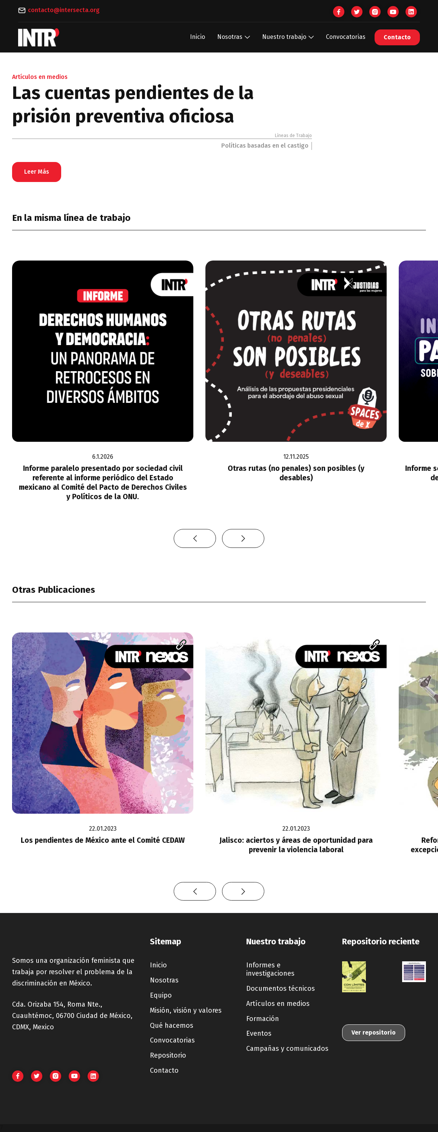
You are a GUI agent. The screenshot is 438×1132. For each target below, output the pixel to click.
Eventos (258, 1033)
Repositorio (168, 1055)
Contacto (397, 37)
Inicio (197, 36)
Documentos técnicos (280, 988)
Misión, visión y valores (186, 1010)
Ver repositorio (374, 1032)
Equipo (161, 995)
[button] (233, 37)
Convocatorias (346, 36)
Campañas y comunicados (287, 1048)
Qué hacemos (171, 1025)
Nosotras (164, 980)
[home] (39, 37)
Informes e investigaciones (270, 969)
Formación (262, 1019)
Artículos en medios (278, 1003)
